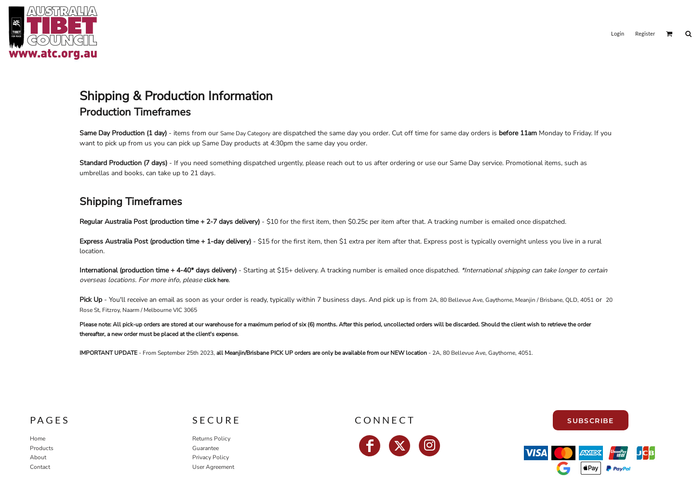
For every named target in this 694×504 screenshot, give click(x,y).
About (38, 457)
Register (645, 33)
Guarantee (205, 448)
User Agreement (213, 467)
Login (617, 33)
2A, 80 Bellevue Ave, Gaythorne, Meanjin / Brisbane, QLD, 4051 (511, 300)
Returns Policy (211, 438)
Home (37, 438)
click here (216, 280)
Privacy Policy (210, 457)
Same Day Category (245, 133)
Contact (40, 467)
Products (41, 448)
